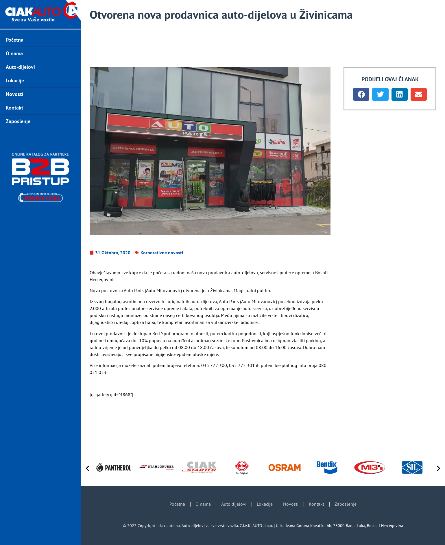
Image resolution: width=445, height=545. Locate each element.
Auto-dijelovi (20, 67)
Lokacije (15, 80)
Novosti (14, 94)
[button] (361, 94)
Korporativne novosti (162, 252)
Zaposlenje (18, 121)
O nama (14, 53)
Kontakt (14, 107)
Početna (14, 39)
